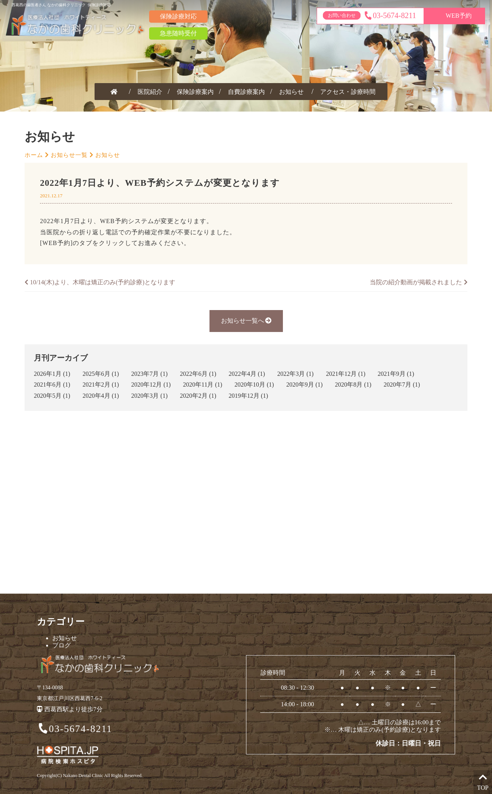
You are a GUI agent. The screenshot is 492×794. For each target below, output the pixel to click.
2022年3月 (291, 373)
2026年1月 (48, 373)
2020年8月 (348, 384)
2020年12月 (146, 384)
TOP (483, 781)
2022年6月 (194, 373)
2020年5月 (48, 395)
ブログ (61, 645)
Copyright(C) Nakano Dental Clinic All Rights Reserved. (90, 775)
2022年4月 (242, 373)
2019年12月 (244, 395)
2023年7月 (145, 373)
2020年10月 (249, 384)
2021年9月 (392, 373)
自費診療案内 (246, 91)
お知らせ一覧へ (246, 320)
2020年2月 (194, 395)
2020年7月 (397, 384)
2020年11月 (198, 384)
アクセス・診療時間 (348, 91)
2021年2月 (96, 384)
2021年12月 (341, 373)
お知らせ (291, 91)
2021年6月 (48, 384)
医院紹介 (150, 91)
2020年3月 (145, 395)
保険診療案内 (195, 91)
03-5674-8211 (74, 729)
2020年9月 (300, 384)
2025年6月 (96, 373)
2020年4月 (96, 395)
